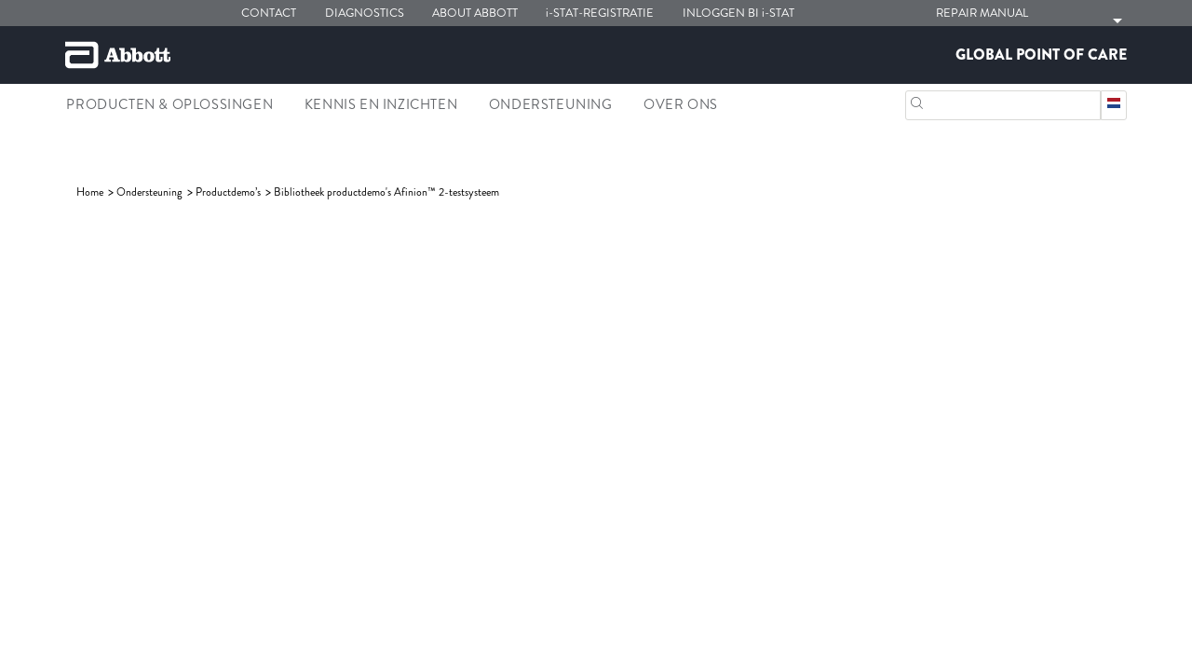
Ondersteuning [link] (551, 104)
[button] (917, 101)
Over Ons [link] (680, 104)
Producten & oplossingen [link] (169, 104)
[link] (91, 192)
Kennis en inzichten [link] (381, 104)
